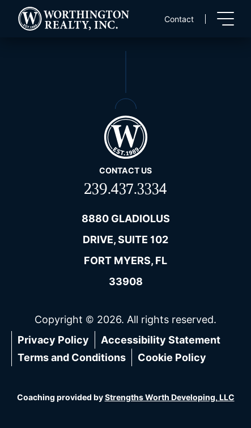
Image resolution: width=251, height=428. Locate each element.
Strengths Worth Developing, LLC (170, 397)
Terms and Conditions (72, 357)
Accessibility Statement (160, 340)
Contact (179, 19)
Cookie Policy (172, 357)
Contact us (125, 170)
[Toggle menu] (225, 19)
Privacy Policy (53, 340)
